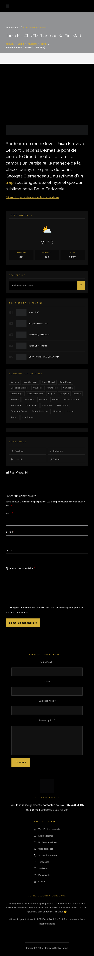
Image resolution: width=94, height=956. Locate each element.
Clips (26, 28)
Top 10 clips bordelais (47, 829)
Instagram (56, 451)
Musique (34, 28)
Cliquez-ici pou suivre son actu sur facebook (32, 197)
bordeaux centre (19, 411)
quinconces (32, 405)
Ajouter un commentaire (20, 568)
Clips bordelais (43, 849)
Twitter (55, 459)
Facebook (17, 451)
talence (15, 399)
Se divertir (41, 868)
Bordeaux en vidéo (45, 842)
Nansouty (58, 411)
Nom (9, 513)
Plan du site (42, 875)
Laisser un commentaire (23, 622)
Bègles (51, 394)
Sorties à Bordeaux (45, 855)
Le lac (71, 411)
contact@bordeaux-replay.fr (54, 810)
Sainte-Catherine (40, 411)
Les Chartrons (31, 382)
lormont (43, 399)
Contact (40, 881)
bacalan (15, 382)
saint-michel (48, 382)
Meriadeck (16, 405)
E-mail (10, 532)
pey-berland (28, 417)
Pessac (77, 394)
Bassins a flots (71, 399)
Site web (10, 550)
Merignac (64, 394)
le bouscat (29, 399)
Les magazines (43, 835)
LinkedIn (17, 459)
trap (10, 182)
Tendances (41, 862)
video (42, 28)
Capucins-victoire (20, 388)
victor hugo (17, 394)
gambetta (68, 388)
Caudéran (38, 388)
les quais (47, 405)
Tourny (14, 417)
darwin (55, 399)
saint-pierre (65, 382)
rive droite (62, 405)
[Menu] (86, 6)
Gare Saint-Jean (35, 394)
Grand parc (53, 388)
